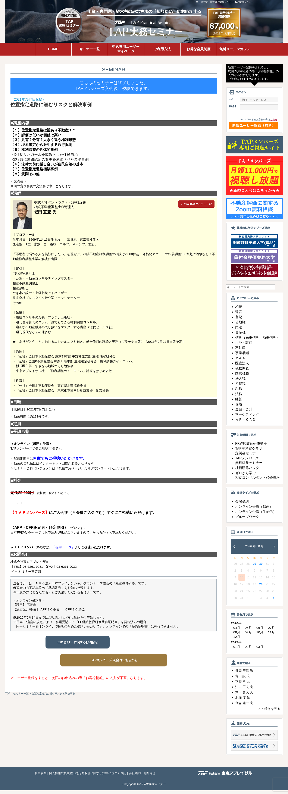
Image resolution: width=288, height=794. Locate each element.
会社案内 (135, 776)
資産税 (240, 336)
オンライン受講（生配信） (255, 515)
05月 (248, 631)
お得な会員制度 (198, 49)
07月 (271, 631)
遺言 (238, 315)
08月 (236, 636)
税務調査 (242, 372)
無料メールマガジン (234, 49)
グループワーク (247, 520)
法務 (238, 397)
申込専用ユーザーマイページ (126, 49)
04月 (236, 631)
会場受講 (242, 505)
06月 (259, 631)
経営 (238, 402)
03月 (259, 650)
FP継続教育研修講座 (251, 447)
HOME (53, 49)
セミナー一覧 (89, 49)
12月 (236, 640)
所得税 (240, 387)
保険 (238, 408)
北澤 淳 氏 (242, 701)
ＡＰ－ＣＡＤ (245, 423)
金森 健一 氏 (244, 706)
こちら (273, 123)
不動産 (240, 351)
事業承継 (242, 356)
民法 (238, 331)
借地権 (240, 326)
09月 (248, 636)
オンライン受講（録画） (254, 510)
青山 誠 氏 (242, 679)
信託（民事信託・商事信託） (257, 341)
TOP (7, 693)
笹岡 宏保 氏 (244, 674)
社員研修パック (247, 471)
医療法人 (242, 367)
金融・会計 (243, 413)
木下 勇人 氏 (244, 695)
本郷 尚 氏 (242, 685)
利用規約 (41, 776)
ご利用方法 (162, 49)
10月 (259, 636)
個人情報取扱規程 (61, 776)
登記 (238, 320)
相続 (238, 310)
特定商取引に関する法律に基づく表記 (100, 776)
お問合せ (149, 776)
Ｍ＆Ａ (240, 361)
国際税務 (242, 377)
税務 (238, 392)
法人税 (240, 382)
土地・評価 (243, 346)
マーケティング (247, 418)
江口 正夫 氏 (244, 690)
